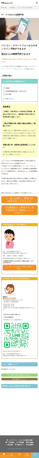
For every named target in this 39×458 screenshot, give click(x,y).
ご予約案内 (12, 7)
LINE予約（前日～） (4, 455)
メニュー (19, 454)
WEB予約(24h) (12, 454)
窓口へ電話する (27, 454)
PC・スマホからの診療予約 (25, 7)
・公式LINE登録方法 (8, 317)
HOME (5, 7)
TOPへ (35, 454)
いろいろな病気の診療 (25, 440)
